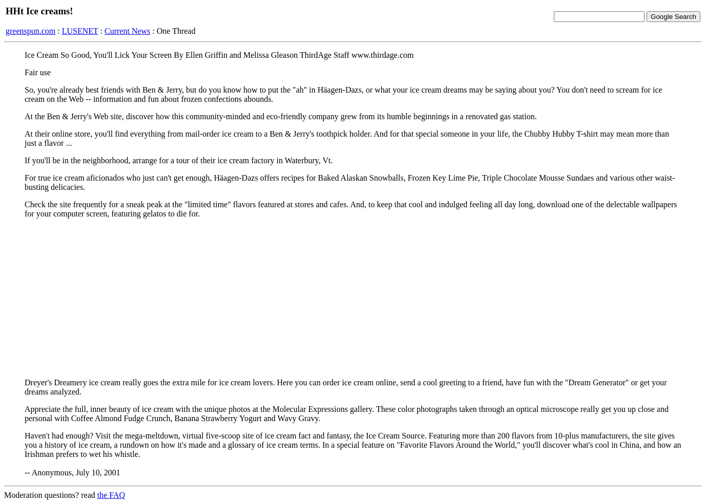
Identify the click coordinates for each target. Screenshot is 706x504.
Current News (127, 31)
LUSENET (80, 31)
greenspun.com (30, 31)
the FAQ (111, 495)
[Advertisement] (353, 298)
